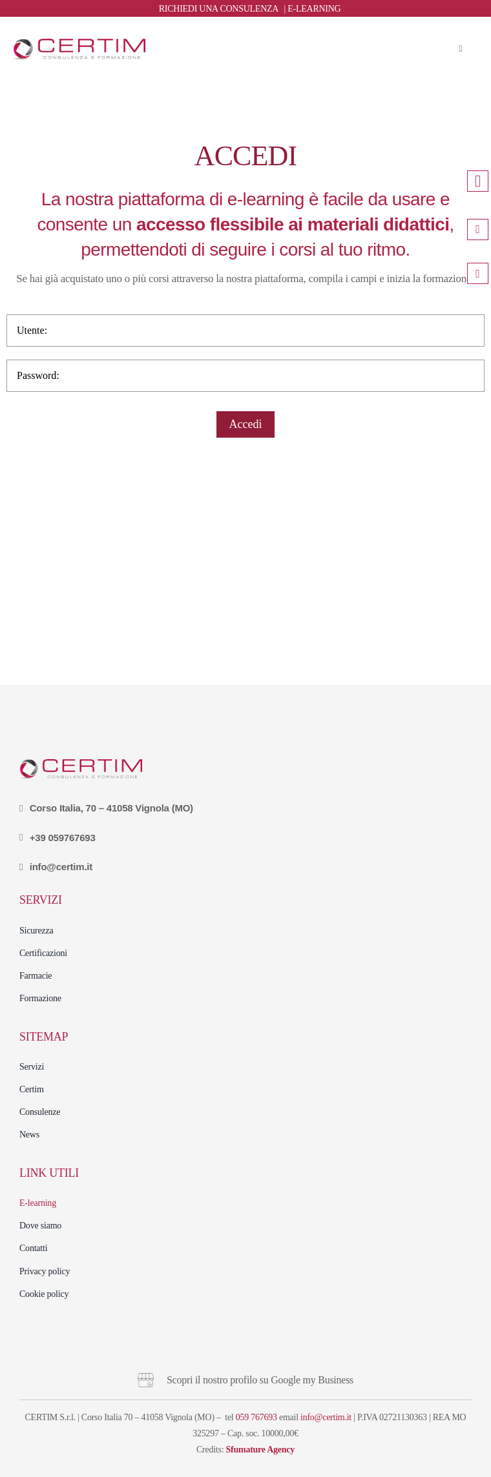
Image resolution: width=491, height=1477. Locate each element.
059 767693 (256, 1417)
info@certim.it (325, 1417)
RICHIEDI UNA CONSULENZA (218, 9)
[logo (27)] (79, 44)
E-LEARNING (313, 9)
